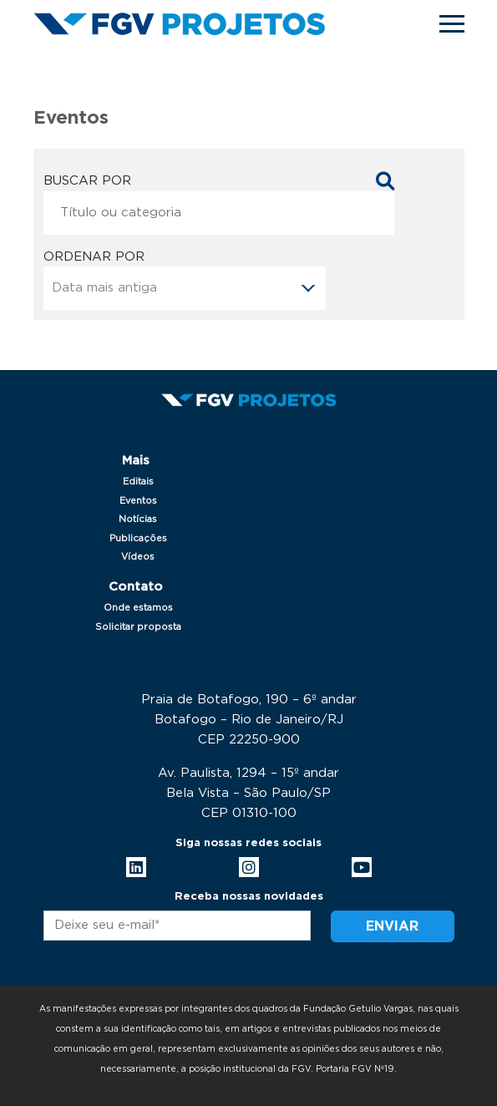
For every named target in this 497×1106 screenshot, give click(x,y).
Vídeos (138, 556)
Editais (138, 481)
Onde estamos (138, 607)
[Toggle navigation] (451, 24)
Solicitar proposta (138, 627)
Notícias (138, 519)
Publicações (138, 538)
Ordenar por (94, 257)
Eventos (138, 500)
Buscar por (87, 181)
